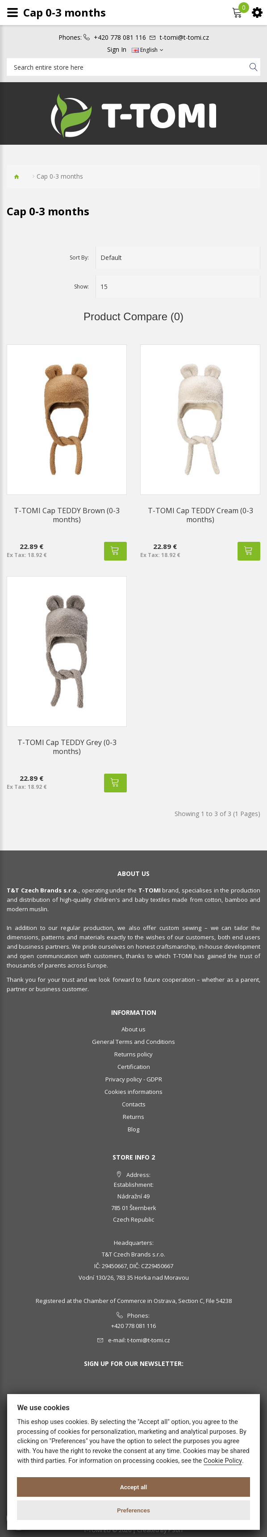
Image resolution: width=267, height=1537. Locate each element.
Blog (133, 1129)
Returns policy (133, 1054)
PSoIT (176, 1530)
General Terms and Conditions (133, 1042)
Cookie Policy (223, 1461)
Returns (133, 1117)
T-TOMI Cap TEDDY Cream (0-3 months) (200, 515)
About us (133, 1029)
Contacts (134, 1104)
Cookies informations (133, 1092)
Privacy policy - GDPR (133, 1079)
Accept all (133, 1487)
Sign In (116, 49)
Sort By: (79, 257)
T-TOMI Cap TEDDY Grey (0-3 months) (67, 746)
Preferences (133, 1510)
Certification (133, 1067)
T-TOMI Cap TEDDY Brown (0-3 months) (67, 515)
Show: (81, 286)
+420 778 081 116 (120, 37)
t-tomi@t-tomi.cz (184, 37)
